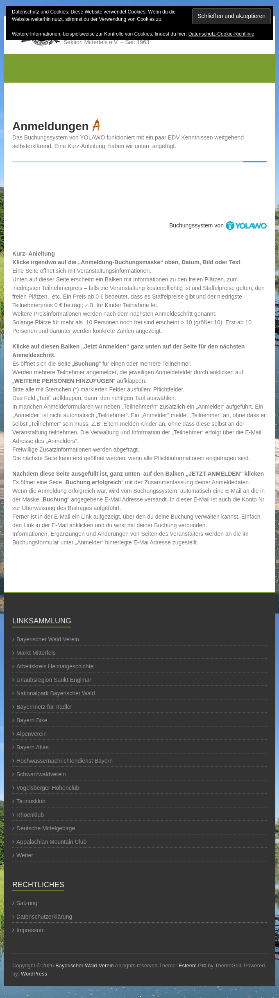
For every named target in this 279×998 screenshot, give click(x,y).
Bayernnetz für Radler (44, 707)
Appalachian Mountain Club (51, 841)
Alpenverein (31, 734)
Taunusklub (30, 801)
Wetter (24, 855)
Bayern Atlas (32, 747)
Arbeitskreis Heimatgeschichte (54, 666)
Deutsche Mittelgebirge (45, 828)
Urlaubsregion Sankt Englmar (53, 680)
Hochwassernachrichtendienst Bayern (64, 760)
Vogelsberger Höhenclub (47, 787)
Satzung (26, 903)
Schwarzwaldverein (41, 774)
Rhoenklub (30, 814)
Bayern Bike (31, 720)
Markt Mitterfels (36, 653)
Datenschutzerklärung (44, 916)
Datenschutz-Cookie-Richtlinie (221, 34)
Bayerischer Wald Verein (47, 639)
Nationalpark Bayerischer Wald (55, 693)
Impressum (30, 930)
